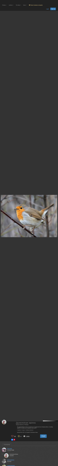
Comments (7, 444)
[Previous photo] (1, 209)
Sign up (53, 8)
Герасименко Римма (22, 424)
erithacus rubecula (29, 430)
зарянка (19, 430)
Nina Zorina (9, 448)
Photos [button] (4, 5)
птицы (23, 430)
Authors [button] (11, 5)
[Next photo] (56, 209)
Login (47, 8)
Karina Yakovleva (10, 459)
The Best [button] (18, 5)
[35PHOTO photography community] (8, 2)
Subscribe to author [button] (43, 436)
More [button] (25, 5)
